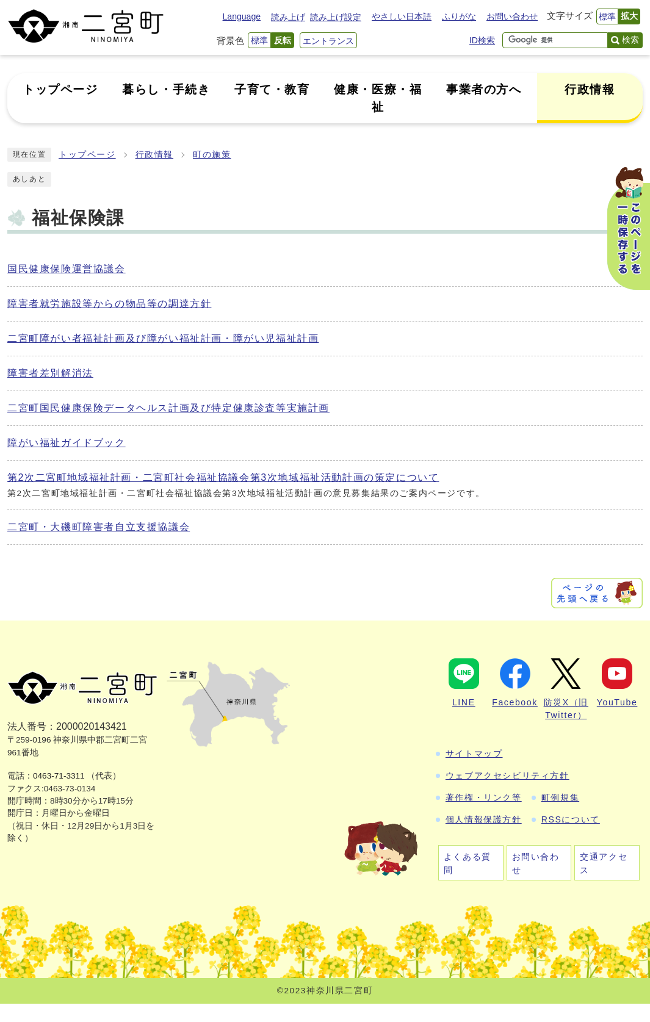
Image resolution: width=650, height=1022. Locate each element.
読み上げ (288, 17)
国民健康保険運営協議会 (66, 269)
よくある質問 (467, 863)
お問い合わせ (512, 16)
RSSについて (570, 819)
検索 (630, 40)
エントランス (328, 41)
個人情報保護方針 (484, 819)
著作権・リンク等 (484, 797)
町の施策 (212, 154)
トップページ (87, 154)
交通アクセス (603, 863)
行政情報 (154, 154)
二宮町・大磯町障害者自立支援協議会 (98, 527)
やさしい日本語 (402, 16)
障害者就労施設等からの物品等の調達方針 (109, 303)
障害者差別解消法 (50, 373)
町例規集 (560, 797)
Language (242, 16)
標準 (607, 16)
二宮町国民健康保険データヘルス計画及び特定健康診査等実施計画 (168, 408)
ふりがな (459, 16)
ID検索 (482, 40)
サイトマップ (474, 753)
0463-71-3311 (59, 775)
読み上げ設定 (335, 17)
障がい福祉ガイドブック (66, 442)
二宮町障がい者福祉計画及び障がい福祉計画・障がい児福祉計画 (163, 338)
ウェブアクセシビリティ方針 (507, 775)
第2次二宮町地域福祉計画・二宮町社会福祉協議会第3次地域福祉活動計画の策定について (223, 477)
